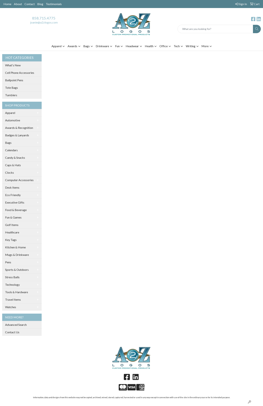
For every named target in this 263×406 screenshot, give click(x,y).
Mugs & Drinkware (17, 254)
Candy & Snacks (15, 157)
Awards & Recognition (19, 127)
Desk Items (12, 187)
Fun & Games (13, 217)
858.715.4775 (44, 18)
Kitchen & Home (15, 247)
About (18, 4)
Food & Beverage (16, 210)
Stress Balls (12, 277)
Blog (40, 4)
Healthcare (12, 232)
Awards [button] (72, 46)
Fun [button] (117, 46)
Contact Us (12, 332)
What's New (13, 65)
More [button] (205, 46)
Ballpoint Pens (14, 80)
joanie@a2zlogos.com (44, 22)
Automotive (12, 120)
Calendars (11, 150)
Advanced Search (16, 324)
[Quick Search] (215, 29)
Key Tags (11, 239)
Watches (10, 307)
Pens (8, 262)
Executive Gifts (14, 202)
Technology (12, 284)
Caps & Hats (13, 165)
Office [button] (163, 46)
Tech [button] (177, 46)
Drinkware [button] (102, 46)
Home (7, 4)
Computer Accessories (19, 180)
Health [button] (149, 46)
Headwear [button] (132, 46)
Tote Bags (11, 87)
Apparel (10, 112)
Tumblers (11, 95)
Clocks (9, 172)
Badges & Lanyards (17, 135)
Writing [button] (190, 46)
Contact (29, 4)
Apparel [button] (57, 46)
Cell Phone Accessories (19, 72)
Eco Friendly (13, 195)
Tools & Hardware (16, 292)
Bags (8, 142)
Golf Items (11, 225)
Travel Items (13, 299)
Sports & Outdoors (17, 269)
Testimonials (54, 4)
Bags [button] (86, 46)
